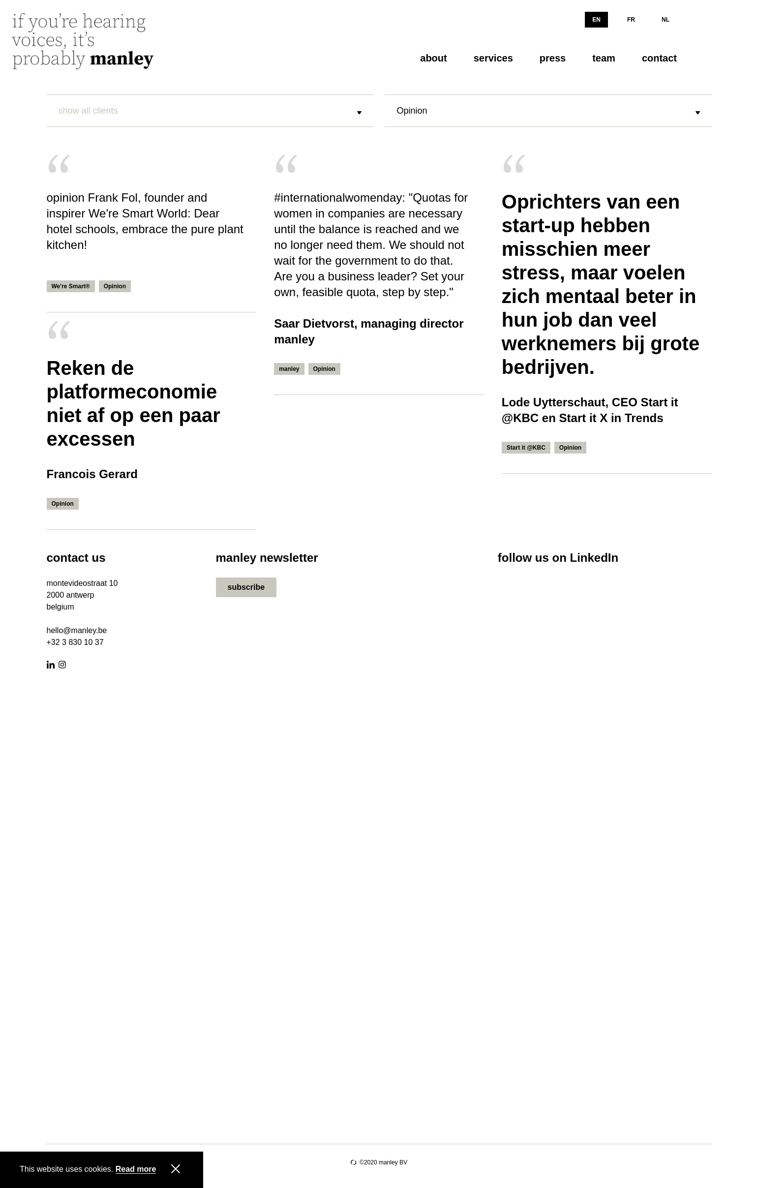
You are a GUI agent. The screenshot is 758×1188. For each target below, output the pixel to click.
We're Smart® (71, 286)
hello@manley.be (77, 630)
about (433, 58)
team (603, 58)
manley (289, 369)
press (553, 58)
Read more (136, 1169)
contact (659, 58)
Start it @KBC (526, 447)
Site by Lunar (354, 1162)
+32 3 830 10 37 (75, 642)
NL (665, 19)
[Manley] (85, 41)
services (493, 58)
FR (631, 19)
